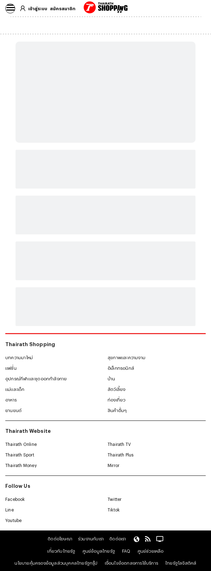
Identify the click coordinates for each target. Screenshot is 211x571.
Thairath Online (21, 444)
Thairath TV (119, 444)
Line (9, 509)
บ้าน (111, 378)
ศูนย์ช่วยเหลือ (151, 550)
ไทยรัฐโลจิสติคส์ (180, 562)
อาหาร (11, 399)
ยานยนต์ (13, 410)
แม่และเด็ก (15, 389)
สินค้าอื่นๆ (117, 410)
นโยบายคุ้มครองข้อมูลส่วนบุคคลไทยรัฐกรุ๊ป (55, 562)
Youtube (13, 520)
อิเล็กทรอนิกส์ (121, 368)
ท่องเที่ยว (116, 399)
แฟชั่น (11, 368)
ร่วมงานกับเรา (91, 538)
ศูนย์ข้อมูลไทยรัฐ (99, 550)
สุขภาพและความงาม (126, 357)
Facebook (15, 499)
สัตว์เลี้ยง (116, 389)
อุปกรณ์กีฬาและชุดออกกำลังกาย (36, 378)
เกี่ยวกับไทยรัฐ (61, 550)
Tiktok (114, 509)
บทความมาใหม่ (19, 357)
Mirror (113, 465)
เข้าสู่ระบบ (37, 8)
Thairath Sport (19, 454)
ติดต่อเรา (117, 538)
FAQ (126, 550)
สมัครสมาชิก (63, 8)
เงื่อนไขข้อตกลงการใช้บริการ (131, 562)
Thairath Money (21, 465)
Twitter (114, 499)
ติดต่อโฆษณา (60, 538)
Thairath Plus (121, 454)
